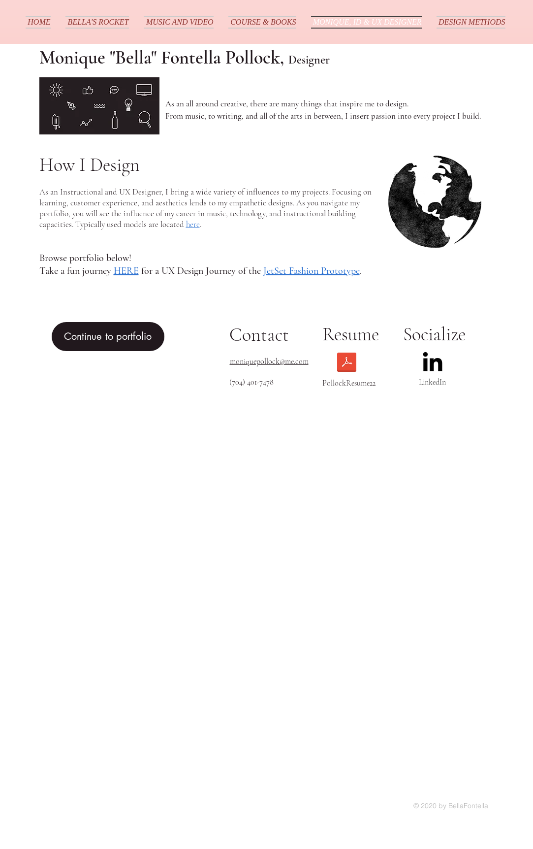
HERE (126, 271)
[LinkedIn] (432, 361)
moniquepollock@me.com (269, 361)
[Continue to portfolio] (108, 336)
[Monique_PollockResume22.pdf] (347, 363)
